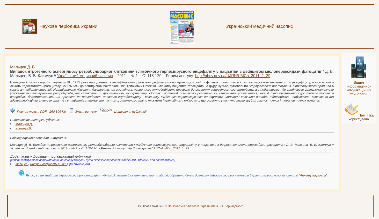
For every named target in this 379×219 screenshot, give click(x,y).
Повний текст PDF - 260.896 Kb (41, 111)
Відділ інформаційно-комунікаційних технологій (358, 88)
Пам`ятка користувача (361, 117)
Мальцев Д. (24, 124)
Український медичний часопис (85, 76)
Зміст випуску (86, 111)
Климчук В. (23, 128)
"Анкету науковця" (313, 175)
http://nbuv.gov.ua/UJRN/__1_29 (232, 76)
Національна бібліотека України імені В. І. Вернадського (205, 206)
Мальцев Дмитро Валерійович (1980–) (41, 164)
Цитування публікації (130, 111)
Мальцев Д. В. (23, 67)
